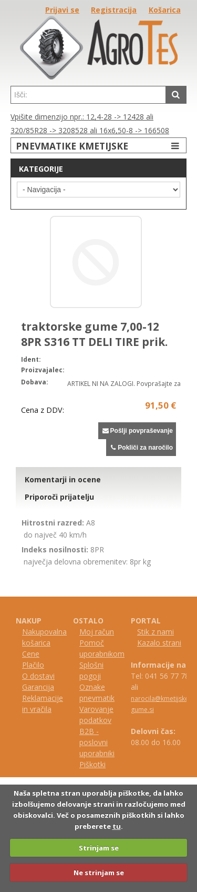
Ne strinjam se (99, 872)
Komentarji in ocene (63, 479)
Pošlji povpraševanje (137, 430)
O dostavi (38, 676)
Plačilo (33, 665)
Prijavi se (62, 10)
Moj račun (96, 632)
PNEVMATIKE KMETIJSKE (99, 145)
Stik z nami (155, 632)
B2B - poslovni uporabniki (97, 742)
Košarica (165, 10)
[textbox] (88, 95)
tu (116, 826)
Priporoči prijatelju (59, 497)
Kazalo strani (159, 643)
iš (86, 764)
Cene (30, 654)
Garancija (38, 687)
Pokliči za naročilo (141, 447)
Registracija (114, 10)
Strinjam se (99, 848)
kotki (97, 764)
